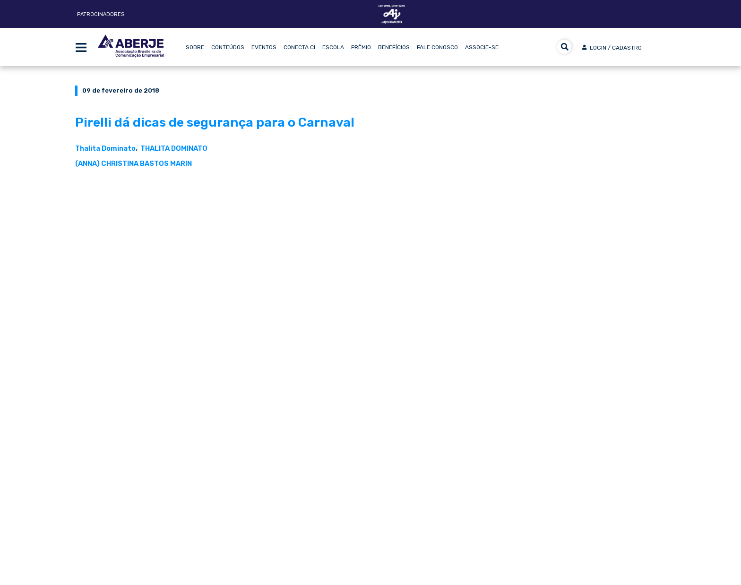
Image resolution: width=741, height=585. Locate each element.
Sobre (195, 47)
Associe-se (482, 47)
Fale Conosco (437, 47)
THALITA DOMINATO (173, 148)
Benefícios (394, 47)
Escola (333, 47)
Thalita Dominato (105, 148)
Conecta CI (299, 47)
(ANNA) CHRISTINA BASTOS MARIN (133, 163)
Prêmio (361, 47)
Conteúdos (227, 47)
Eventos (263, 47)
